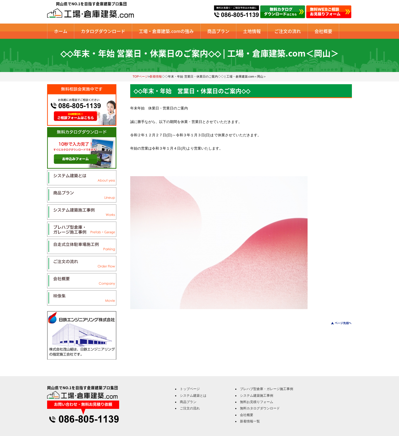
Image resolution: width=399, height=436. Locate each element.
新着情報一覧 (250, 421)
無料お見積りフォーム (256, 402)
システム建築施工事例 (256, 395)
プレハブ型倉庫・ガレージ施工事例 (266, 389)
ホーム (60, 31)
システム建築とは (193, 395)
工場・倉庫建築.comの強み (166, 31)
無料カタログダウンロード (260, 408)
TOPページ (140, 76)
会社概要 (323, 31)
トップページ (190, 389)
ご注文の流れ (287, 31)
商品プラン (218, 31)
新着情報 (156, 76)
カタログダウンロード (103, 31)
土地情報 (252, 31)
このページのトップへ (338, 323)
